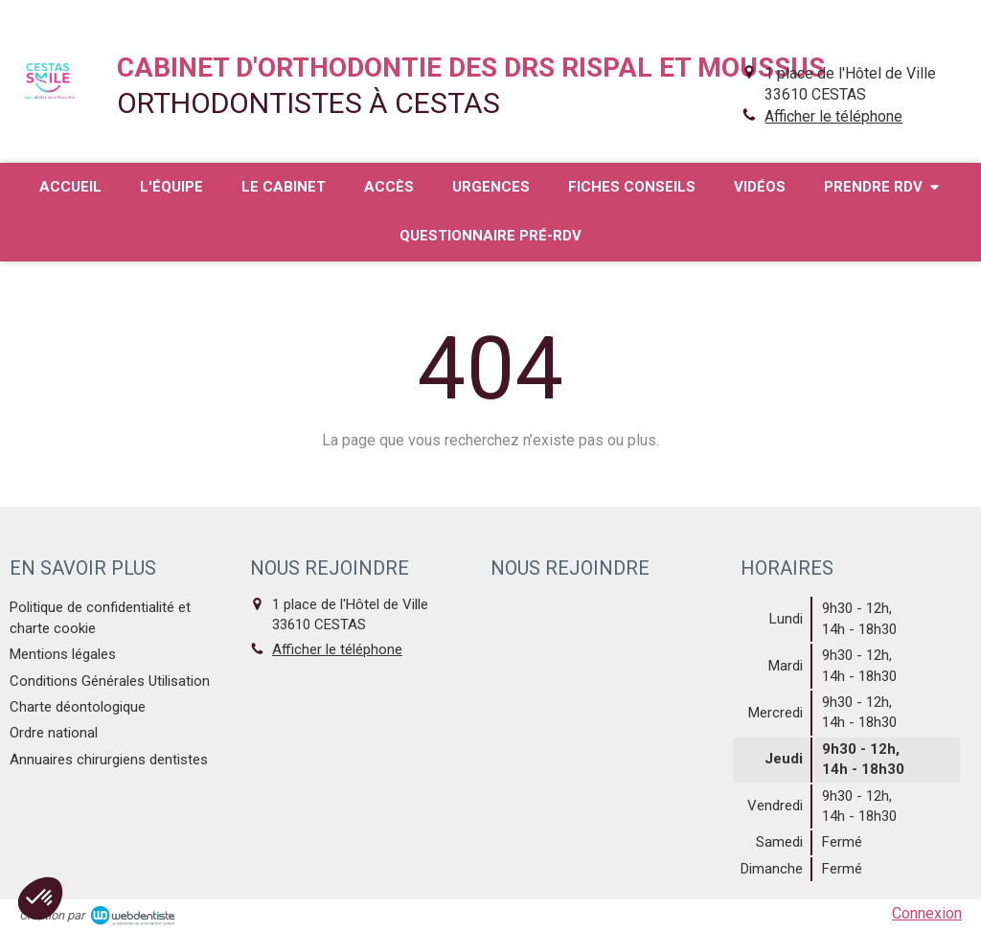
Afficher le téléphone (833, 116)
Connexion (927, 913)
